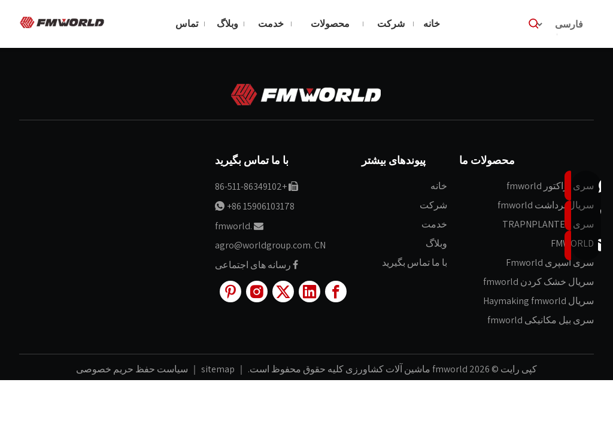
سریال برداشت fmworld (545, 205)
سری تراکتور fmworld (550, 186)
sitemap (217, 369)
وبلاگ (436, 243)
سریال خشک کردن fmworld (538, 281)
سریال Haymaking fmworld (538, 301)
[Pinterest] (230, 291)
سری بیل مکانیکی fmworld (540, 320)
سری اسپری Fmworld (550, 262)
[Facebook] (336, 291)
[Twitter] (283, 291)
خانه (438, 186)
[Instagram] (257, 291)
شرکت (433, 205)
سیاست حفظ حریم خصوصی (132, 369)
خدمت (434, 224)
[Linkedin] (309, 291)
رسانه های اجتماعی (253, 265)
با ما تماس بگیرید (414, 262)
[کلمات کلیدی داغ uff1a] (534, 24)
